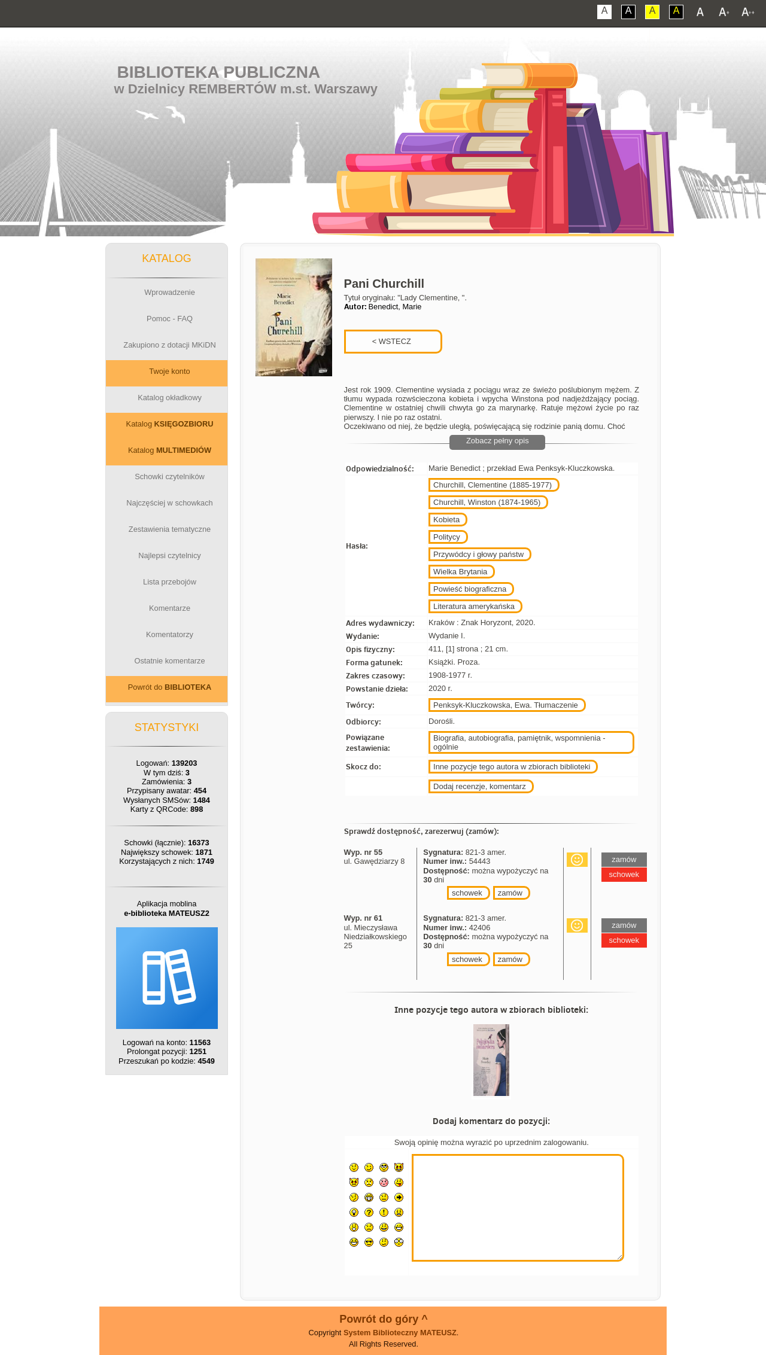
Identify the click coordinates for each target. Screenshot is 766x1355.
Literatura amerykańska (474, 606)
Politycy (446, 536)
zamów (510, 892)
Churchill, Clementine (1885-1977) (492, 484)
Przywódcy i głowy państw (478, 554)
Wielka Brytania (460, 571)
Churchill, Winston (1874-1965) (486, 502)
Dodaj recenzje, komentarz (479, 786)
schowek (467, 892)
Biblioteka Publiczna (219, 72)
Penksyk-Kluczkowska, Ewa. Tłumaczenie (505, 705)
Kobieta (446, 519)
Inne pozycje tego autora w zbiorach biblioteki (511, 766)
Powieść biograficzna (469, 588)
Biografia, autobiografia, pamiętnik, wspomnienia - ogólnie (519, 742)
